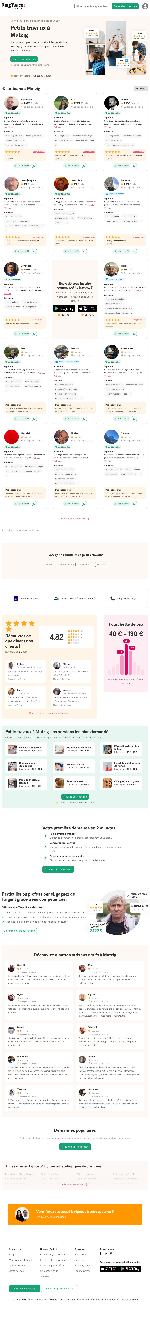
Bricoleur (49, 564)
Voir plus (11, 127)
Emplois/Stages (83, 1265)
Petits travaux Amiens (15, 1178)
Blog (11, 1254)
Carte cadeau (16, 1270)
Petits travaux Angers (51, 1178)
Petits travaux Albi (49, 1174)
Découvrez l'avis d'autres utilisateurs (49, 713)
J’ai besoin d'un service (24, 1288)
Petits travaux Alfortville (123, 1174)
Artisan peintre (67, 564)
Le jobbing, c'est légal (52, 1265)
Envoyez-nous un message (51, 1216)
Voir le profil (21, 165)
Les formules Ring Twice (53, 1259)
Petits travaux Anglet (87, 1178)
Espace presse (82, 1270)
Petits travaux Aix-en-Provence (20, 1174)
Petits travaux (22, 530)
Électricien (85, 564)
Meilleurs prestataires (20, 1259)
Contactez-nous (49, 1270)
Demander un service (125, 6)
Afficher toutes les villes (75, 1184)
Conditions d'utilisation (77, 1299)
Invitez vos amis (18, 1265)
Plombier (101, 564)
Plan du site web (129, 1299)
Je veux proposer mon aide (59, 1288)
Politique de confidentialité (105, 1299)
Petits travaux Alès (85, 1174)
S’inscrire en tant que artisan (92, 6)
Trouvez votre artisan (24, 59)
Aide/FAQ (45, 1276)
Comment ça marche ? (52, 1254)
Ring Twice (7, 530)
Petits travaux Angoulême (124, 1178)
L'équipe (79, 1259)
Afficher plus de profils (75, 518)
